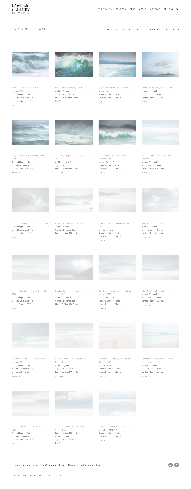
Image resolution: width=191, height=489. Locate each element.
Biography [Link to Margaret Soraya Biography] (134, 29)
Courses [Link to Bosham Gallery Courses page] (121, 9)
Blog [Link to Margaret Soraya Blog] (176, 29)
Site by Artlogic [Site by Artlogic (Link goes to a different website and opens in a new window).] (56, 475)
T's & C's (82, 464)
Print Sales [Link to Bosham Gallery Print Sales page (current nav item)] (105, 9)
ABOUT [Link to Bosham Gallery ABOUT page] (142, 9)
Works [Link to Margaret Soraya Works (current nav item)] (120, 29)
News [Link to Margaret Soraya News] (166, 29)
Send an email (176, 465)
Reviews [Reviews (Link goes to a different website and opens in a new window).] (72, 464)
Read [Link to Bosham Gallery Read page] (133, 9)
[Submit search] (177, 8)
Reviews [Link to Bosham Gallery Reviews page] (169, 9)
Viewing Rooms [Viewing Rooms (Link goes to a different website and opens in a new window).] (95, 464)
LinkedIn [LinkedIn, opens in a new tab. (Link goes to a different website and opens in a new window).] (170, 465)
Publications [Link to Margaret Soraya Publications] (151, 29)
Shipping (62, 464)
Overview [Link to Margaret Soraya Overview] (106, 29)
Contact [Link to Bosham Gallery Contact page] (155, 9)
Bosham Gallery (21, 9)
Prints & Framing (48, 464)
